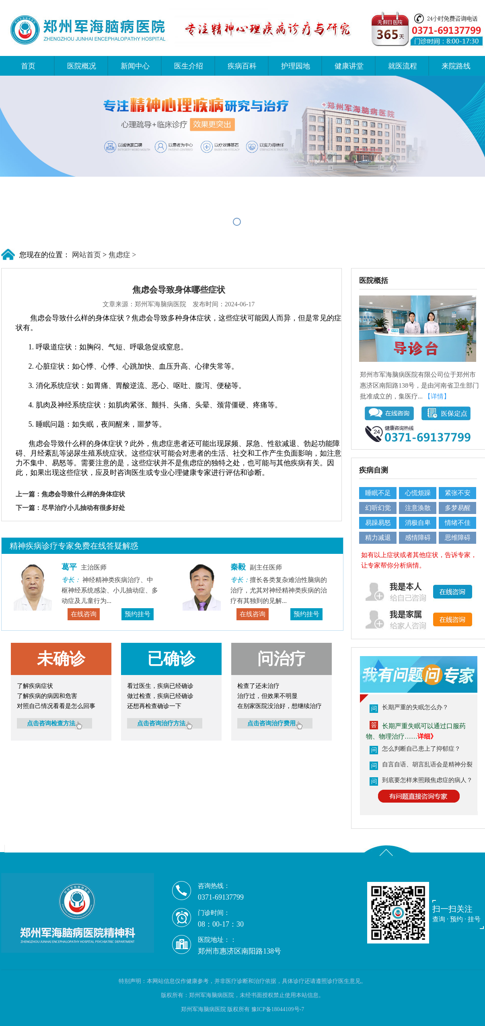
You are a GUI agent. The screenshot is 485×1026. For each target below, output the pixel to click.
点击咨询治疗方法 (164, 723)
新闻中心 (135, 66)
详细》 (427, 736)
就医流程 (402, 66)
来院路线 (456, 66)
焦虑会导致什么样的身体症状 (83, 494)
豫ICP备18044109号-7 (277, 1009)
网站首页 (85, 255)
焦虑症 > (122, 255)
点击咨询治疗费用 (274, 723)
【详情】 (437, 396)
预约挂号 (137, 614)
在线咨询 (84, 614)
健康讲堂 (349, 66)
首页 (28, 66)
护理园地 (295, 66)
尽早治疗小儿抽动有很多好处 (83, 507)
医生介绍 (188, 66)
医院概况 (81, 66)
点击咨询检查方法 (54, 723)
